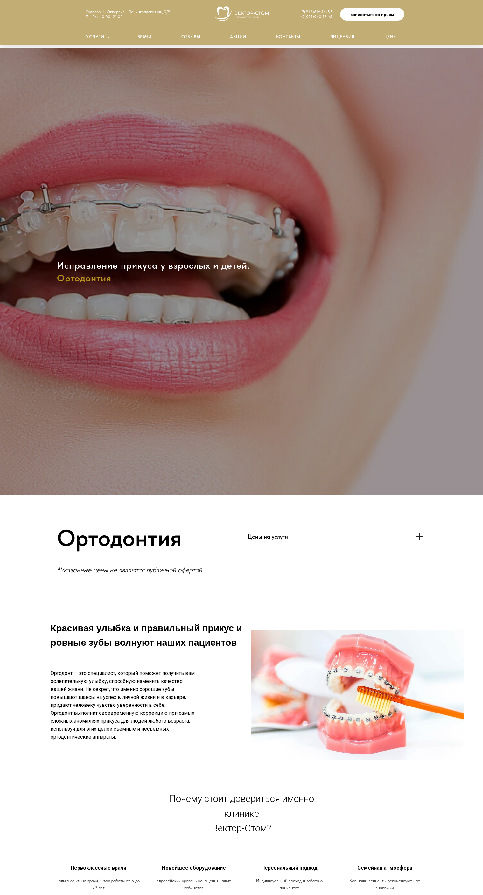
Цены (390, 36)
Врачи (144, 36)
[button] (372, 14)
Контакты (288, 36)
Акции (238, 36)
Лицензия (342, 36)
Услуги (96, 36)
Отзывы (190, 36)
